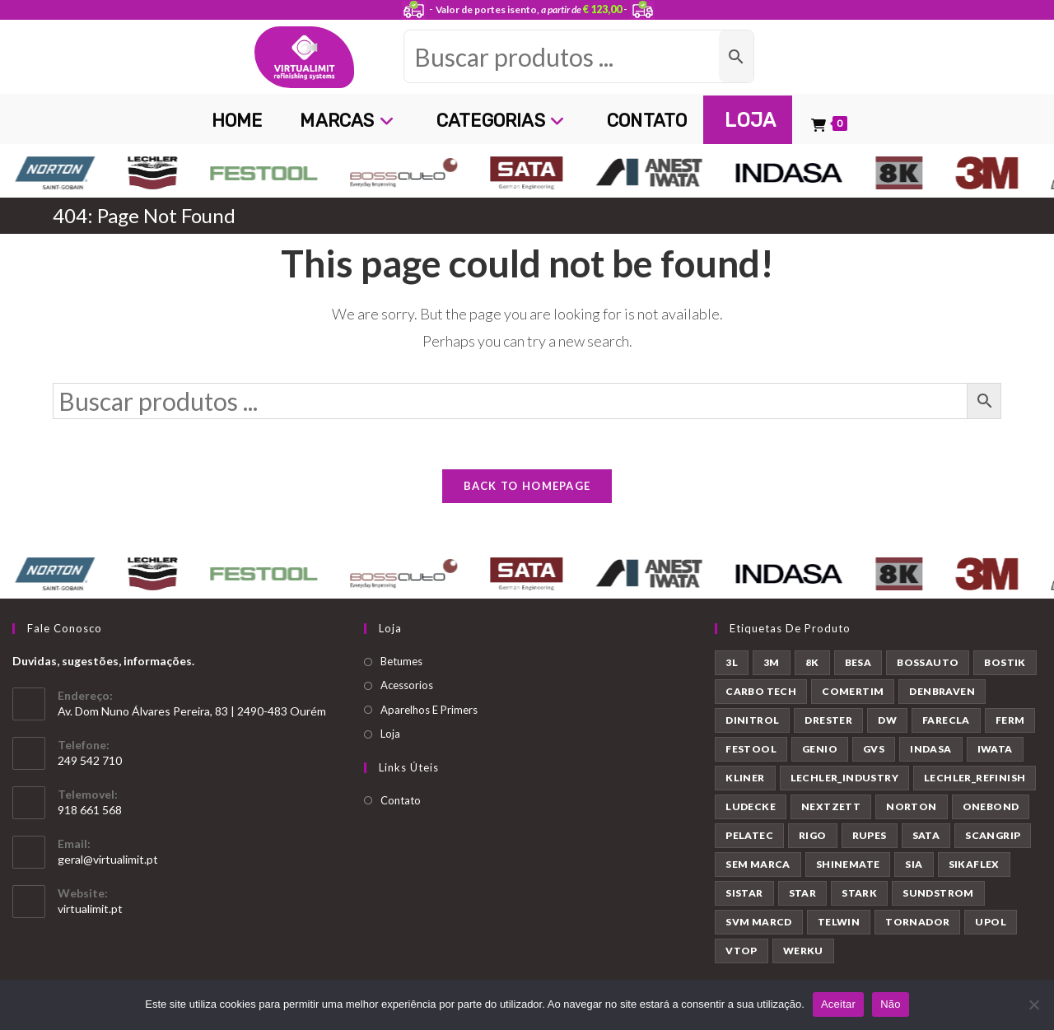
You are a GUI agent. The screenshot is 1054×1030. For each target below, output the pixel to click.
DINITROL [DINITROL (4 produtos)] (752, 720)
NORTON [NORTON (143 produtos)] (911, 806)
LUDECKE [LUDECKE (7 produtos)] (750, 806)
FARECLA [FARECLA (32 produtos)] (946, 720)
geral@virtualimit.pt (108, 859)
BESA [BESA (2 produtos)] (858, 662)
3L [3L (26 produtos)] (731, 662)
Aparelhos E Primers (429, 709)
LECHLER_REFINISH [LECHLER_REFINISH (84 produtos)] (974, 777)
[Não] (1033, 1004)
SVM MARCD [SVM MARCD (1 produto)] (758, 922)
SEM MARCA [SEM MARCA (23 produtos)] (757, 864)
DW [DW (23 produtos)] (887, 720)
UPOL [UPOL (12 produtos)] (990, 922)
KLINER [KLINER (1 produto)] (744, 777)
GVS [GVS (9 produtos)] (873, 749)
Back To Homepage (527, 485)
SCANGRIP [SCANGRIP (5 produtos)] (992, 835)
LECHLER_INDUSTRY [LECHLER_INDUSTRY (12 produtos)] (844, 777)
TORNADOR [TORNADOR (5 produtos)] (917, 922)
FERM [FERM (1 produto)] (1010, 720)
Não (890, 1004)
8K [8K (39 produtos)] (812, 662)
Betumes (401, 661)
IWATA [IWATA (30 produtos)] (995, 749)
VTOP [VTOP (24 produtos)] (741, 950)
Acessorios (406, 685)
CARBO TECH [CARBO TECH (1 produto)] (760, 691)
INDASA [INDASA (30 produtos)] (930, 749)
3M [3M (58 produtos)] (771, 662)
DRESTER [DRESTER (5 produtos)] (828, 720)
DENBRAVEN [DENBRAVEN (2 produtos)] (942, 691)
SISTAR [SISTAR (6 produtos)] (744, 893)
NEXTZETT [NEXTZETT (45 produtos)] (830, 806)
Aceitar (838, 1004)
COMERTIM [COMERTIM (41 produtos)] (853, 691)
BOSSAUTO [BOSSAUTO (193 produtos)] (927, 662)
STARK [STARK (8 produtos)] (859, 893)
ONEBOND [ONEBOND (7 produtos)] (991, 806)
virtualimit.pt (90, 909)
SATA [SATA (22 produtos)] (926, 835)
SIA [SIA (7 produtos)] (913, 864)
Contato (400, 800)
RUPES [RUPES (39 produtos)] (869, 835)
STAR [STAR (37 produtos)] (803, 893)
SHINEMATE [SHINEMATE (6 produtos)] (848, 864)
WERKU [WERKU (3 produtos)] (803, 950)
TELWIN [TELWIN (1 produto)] (839, 922)
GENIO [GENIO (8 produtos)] (819, 749)
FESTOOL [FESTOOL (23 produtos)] (751, 749)
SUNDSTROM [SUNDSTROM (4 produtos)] (938, 893)
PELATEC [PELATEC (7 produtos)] (749, 835)
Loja (390, 733)
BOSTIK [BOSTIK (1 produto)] (1004, 662)
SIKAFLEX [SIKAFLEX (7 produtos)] (974, 864)
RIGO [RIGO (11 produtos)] (813, 835)
